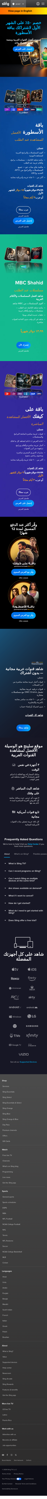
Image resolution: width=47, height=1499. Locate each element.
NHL (4, 1230)
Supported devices (10, 1362)
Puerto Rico (7, 1420)
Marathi (5, 1304)
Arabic (5, 1288)
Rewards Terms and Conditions (25, 1484)
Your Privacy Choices (11, 1479)
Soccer (5, 1246)
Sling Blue (6, 1114)
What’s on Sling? (21, 854)
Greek (5, 1326)
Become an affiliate (10, 1440)
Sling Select (7, 1097)
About (7, 854)
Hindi (5, 1277)
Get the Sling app (9, 1183)
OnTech (28, 1460)
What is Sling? (8, 1351)
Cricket (5, 1263)
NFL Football (7, 1219)
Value (5, 1357)
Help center (7, 1368)
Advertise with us (9, 1434)
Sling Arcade (7, 1379)
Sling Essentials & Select (12, 1103)
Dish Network (18, 1460)
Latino (5, 1415)
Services (6, 1086)
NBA (4, 1213)
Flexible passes (40, 854)
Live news (6, 1177)
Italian (5, 1321)
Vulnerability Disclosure (10, 1489)
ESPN (5, 1208)
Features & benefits (10, 1390)
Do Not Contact (7, 1484)
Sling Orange (8, 1108)
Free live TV (7, 1155)
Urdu (4, 1282)
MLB (4, 1257)
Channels (6, 1161)
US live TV (7, 1409)
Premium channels (10, 1130)
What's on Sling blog (10, 1166)
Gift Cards (6, 1141)
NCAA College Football (11, 1224)
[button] (23, 49)
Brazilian (6, 1337)
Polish (5, 1332)
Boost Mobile (6, 1460)
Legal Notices (29, 1479)
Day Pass (6, 1125)
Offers (5, 1136)
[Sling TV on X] (16, 1454)
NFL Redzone (8, 1241)
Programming (8, 1172)
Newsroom (7, 1373)
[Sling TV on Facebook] (7, 1454)
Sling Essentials (9, 1092)
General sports (8, 1197)
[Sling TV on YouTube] (3, 1454)
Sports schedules (9, 1202)
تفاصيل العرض (23, 55)
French (5, 1315)
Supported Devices (28, 1062)
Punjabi (5, 1293)
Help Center (33, 844)
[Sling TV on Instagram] (12, 1454)
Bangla (5, 1299)
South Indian (7, 1310)
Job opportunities (9, 1445)
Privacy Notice (18, 1474)
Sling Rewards (8, 1384)
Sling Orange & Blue (10, 1119)
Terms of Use (6, 1474)
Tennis (5, 1235)
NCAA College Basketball (12, 1252)
